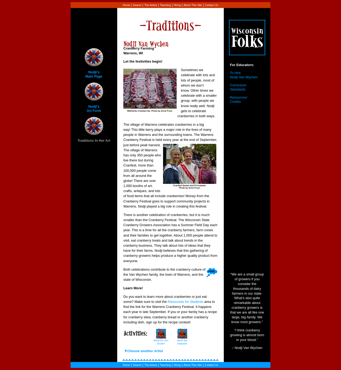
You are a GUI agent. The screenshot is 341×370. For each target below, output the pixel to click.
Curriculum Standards (238, 87)
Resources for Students (185, 302)
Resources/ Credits (238, 99)
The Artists (150, 5)
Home (126, 5)
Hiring (177, 5)
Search (137, 5)
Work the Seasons (182, 342)
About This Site (193, 5)
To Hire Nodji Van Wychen (244, 75)
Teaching (165, 5)
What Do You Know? (160, 342)
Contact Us (211, 5)
